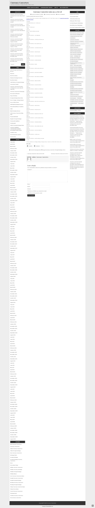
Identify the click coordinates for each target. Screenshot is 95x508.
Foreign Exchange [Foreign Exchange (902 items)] (74, 61)
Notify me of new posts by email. (35, 193)
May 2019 (12, 204)
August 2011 (12, 360)
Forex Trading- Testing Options (17, 100)
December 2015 (13, 293)
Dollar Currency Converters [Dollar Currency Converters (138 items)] (76, 49)
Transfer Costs (13, 132)
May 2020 (12, 183)
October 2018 (13, 220)
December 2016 (13, 267)
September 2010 (13, 384)
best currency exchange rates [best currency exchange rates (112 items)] (76, 34)
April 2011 (12, 369)
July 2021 (12, 163)
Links (11, 108)
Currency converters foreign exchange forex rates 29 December (76, 136)
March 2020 (12, 187)
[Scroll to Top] (93, 506)
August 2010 (13, 387)
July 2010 (12, 389)
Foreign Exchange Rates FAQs (16, 97)
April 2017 (12, 259)
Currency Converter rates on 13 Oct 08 (47, 12)
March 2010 (12, 397)
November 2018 (13, 217)
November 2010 (13, 380)
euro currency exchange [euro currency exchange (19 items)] (75, 54)
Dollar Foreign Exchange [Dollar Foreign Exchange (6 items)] (75, 50)
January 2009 (13, 428)
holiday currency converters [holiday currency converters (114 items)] (76, 70)
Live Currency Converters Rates (17, 476)
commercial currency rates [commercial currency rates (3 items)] (76, 36)
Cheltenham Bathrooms (75, 18)
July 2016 (12, 278)
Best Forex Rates (13, 75)
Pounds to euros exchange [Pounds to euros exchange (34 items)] (75, 85)
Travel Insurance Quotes (15, 134)
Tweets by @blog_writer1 (75, 110)
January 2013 (13, 324)
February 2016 (13, 289)
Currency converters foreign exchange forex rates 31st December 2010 (76, 124)
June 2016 (12, 280)
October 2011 (13, 356)
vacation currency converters (16, 495)
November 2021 (13, 155)
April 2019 (12, 207)
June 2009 (12, 417)
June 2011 (12, 365)
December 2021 (13, 152)
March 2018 (12, 235)
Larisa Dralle (72, 144)
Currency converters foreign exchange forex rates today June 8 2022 (17, 16)
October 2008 (13, 434)
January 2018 (13, 239)
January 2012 (13, 350)
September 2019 (13, 200)
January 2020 (13, 191)
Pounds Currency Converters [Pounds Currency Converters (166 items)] (76, 81)
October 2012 (13, 330)
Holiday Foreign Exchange (15, 471)
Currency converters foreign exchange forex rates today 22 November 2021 (16, 60)
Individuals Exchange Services (16, 104)
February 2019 (13, 211)
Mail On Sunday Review (64, 7)
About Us (56, 7)
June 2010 (12, 391)
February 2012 (13, 348)
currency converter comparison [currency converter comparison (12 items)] (74, 43)
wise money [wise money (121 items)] (80, 103)
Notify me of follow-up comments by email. (37, 191)
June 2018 (12, 228)
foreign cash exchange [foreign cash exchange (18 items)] (75, 57)
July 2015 (12, 304)
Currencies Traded (14, 84)
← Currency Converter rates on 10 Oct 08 (35, 153)
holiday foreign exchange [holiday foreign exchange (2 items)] (75, 74)
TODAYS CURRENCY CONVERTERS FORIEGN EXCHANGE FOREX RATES (16, 129)
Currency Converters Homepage (33, 7)
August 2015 (12, 302)
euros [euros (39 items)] (71, 56)
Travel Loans (13, 136)
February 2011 (13, 373)
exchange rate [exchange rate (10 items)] (77, 56)
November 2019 (13, 196)
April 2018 (12, 233)
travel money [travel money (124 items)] (73, 98)
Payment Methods (14, 116)
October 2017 (13, 246)
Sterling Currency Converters (16, 482)
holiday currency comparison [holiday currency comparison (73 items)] (76, 68)
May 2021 (12, 168)
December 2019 (13, 194)
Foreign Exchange (59, 149)
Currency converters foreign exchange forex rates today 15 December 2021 (16, 55)
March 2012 (12, 345)
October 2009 (13, 408)
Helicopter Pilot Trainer (75, 20)
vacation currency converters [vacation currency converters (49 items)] (76, 101)
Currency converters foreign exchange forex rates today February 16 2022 (16, 35)
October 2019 (13, 198)
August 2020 (13, 176)
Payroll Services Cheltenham (76, 25)
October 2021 (13, 157)
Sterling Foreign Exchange (16, 484)
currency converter (50, 149)
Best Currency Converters (16, 444)
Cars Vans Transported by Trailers (77, 27)
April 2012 (12, 343)
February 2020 (13, 189)
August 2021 (12, 161)
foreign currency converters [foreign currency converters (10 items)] (76, 59)
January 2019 (13, 213)
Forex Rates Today (14, 465)
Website (29, 188)
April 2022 (12, 144)
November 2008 (13, 432)
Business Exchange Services (16, 77)
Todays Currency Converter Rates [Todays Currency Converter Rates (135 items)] (76, 92)
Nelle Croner (73, 139)
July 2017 (12, 252)
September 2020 (13, 174)
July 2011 (12, 363)
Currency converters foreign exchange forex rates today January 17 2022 (16, 45)
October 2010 (13, 382)
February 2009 (13, 426)
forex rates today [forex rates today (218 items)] (77, 65)
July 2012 (12, 337)
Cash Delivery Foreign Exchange (17, 82)
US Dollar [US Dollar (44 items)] (79, 98)
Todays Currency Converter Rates (17, 486)
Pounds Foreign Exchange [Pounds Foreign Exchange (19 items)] (75, 83)
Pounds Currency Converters (16, 478)
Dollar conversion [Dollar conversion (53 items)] (74, 47)
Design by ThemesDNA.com (47, 506)
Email (28, 186)
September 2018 (13, 222)
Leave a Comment (61, 14)
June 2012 (12, 339)
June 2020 (12, 181)
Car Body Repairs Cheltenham (76, 23)
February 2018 (13, 237)
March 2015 (12, 313)
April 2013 (12, 317)
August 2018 (12, 224)
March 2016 (12, 287)
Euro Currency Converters (16, 452)
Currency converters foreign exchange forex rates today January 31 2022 (16, 40)
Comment (29, 169)
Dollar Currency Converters (16, 448)
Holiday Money (13, 473)
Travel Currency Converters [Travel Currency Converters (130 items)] (76, 96)
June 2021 (12, 165)
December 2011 (13, 352)
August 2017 (12, 250)
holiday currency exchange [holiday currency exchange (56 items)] (76, 72)
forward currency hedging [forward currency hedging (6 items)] (76, 67)
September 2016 (13, 274)
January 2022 (13, 150)
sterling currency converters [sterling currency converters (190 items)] (76, 88)
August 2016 (12, 276)
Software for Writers (74, 14)
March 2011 (12, 371)
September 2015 (13, 300)
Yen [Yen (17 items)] (71, 104)
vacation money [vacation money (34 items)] (73, 103)
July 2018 (12, 226)
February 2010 (13, 400)
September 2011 (13, 358)
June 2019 (12, 202)
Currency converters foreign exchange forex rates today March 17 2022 (17, 26)
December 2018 (13, 215)
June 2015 (12, 306)
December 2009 (13, 404)
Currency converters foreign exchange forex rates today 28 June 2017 (16, 88)
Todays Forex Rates (14, 489)
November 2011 (13, 354)
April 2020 (12, 185)
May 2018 (12, 230)
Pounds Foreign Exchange (15, 480)
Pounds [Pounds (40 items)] (71, 80)
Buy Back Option (13, 80)
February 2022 (13, 148)
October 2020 (13, 172)
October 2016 (13, 272)
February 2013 (13, 321)
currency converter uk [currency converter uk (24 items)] (75, 45)
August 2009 (13, 413)
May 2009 (12, 419)
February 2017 (13, 263)
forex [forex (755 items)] (71, 65)
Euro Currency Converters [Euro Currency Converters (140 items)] (76, 52)
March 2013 (12, 319)
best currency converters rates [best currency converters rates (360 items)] (77, 32)
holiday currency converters (16, 467)
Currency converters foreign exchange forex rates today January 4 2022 (16, 50)
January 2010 (13, 402)
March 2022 (12, 146)
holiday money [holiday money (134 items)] (73, 75)
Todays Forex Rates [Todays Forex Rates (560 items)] (74, 94)
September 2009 (13, 410)
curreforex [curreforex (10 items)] (72, 37)
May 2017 (12, 256)
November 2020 (13, 170)
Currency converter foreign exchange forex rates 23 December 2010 (77, 141)
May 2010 (12, 393)
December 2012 (13, 326)
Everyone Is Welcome (15, 93)
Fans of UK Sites (13, 95)
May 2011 (12, 367)
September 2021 (13, 159)
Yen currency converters (15, 497)
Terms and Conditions (14, 121)
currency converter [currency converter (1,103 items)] (74, 39)
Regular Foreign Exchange (15, 118)
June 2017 (12, 254)
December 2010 (13, 378)
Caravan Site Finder (74, 16)
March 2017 (12, 261)
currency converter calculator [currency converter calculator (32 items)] (76, 41)
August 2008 (13, 439)
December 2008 (13, 430)
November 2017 (13, 243)
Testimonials (13, 123)
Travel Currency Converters (16, 491)
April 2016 (12, 285)
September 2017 (13, 248)
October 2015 (13, 298)
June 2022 (12, 142)
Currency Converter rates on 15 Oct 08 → (60, 153)
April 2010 (12, 395)
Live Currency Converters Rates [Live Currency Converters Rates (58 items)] (76, 78)
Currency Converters (20, 2)
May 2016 (12, 282)
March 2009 (12, 423)
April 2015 (12, 311)
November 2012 (13, 328)
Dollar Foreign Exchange (15, 450)
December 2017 (13, 241)
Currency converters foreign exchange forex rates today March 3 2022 (17, 30)
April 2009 (12, 421)
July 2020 (12, 178)
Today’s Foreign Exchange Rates (17, 125)
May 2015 (12, 308)
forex (64, 149)
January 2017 (13, 265)
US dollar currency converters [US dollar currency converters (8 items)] (76, 99)
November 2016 (13, 269)
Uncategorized (38, 149)
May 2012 (12, 341)
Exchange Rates (13, 455)
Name (28, 184)
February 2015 (13, 315)
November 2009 (13, 406)
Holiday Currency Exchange (16, 469)
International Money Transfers (46, 7)
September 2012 (13, 332)
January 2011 (13, 376)
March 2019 (12, 209)
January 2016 (13, 291)
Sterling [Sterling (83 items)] (72, 86)
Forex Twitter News (14, 102)
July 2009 (12, 415)
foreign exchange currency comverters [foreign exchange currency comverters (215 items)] (76, 63)
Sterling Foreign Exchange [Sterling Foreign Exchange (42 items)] (76, 90)
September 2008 (13, 436)
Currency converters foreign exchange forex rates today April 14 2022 (17, 21)
